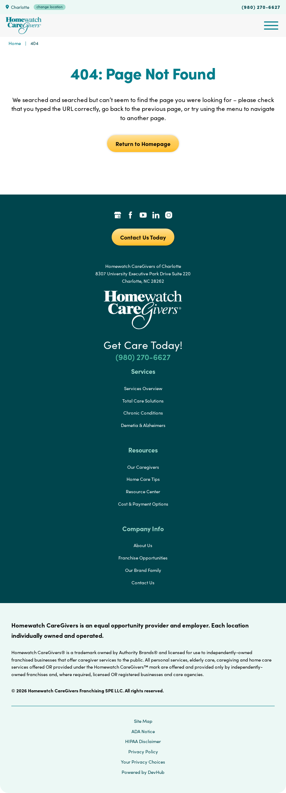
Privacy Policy (143, 751)
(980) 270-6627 (261, 7)
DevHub (156, 772)
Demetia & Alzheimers (143, 425)
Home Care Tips (143, 479)
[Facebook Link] (130, 216)
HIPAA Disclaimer (143, 741)
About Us (143, 545)
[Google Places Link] (117, 216)
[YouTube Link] (143, 216)
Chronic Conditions (143, 413)
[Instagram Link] (168, 216)
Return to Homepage (143, 143)
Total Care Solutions (143, 401)
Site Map (143, 721)
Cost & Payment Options (143, 504)
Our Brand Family (143, 570)
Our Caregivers (143, 467)
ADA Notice (143, 731)
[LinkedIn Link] (155, 216)
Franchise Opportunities (143, 558)
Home (15, 43)
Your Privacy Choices (143, 762)
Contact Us (143, 582)
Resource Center (143, 491)
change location (50, 6)
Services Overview (143, 388)
